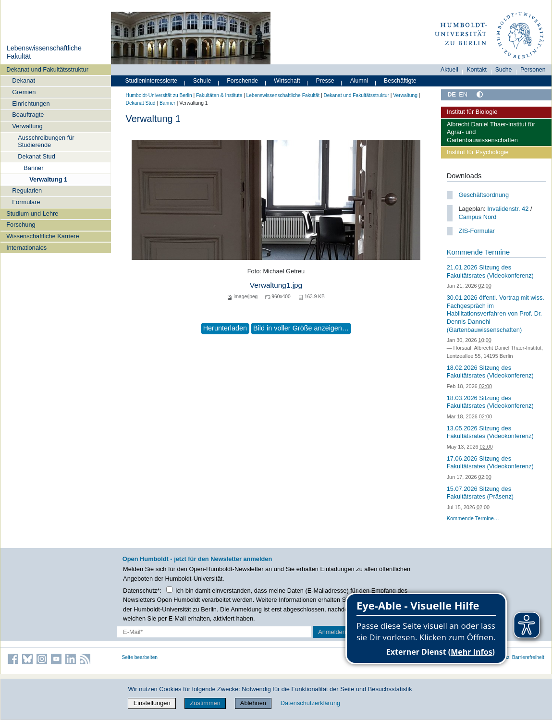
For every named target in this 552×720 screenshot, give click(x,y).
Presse (325, 80)
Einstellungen (152, 703)
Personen (533, 69)
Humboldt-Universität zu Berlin (159, 95)
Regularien (27, 190)
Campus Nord (477, 216)
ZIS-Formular (476, 230)
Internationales (26, 247)
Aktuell (449, 69)
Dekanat (23, 80)
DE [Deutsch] (451, 94)
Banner (33, 167)
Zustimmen (205, 703)
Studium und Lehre (32, 213)
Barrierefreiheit (528, 657)
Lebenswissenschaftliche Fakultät (282, 95)
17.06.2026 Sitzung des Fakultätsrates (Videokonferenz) (490, 462)
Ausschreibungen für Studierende (46, 141)
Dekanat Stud (36, 156)
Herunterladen (225, 328)
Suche (503, 69)
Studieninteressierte (151, 80)
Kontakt (476, 69)
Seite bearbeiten (140, 657)
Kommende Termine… (473, 518)
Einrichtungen (30, 103)
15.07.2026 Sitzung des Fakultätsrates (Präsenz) (480, 492)
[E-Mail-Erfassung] (214, 631)
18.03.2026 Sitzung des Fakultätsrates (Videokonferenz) (490, 402)
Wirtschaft (287, 80)
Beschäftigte (400, 80)
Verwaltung (27, 126)
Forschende (242, 80)
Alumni (359, 80)
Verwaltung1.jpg (276, 285)
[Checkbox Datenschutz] (169, 589)
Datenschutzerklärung (310, 703)
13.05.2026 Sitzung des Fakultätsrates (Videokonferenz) (490, 432)
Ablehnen (253, 703)
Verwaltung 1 (48, 179)
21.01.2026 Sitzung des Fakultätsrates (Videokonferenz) (490, 271)
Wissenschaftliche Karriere (42, 236)
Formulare (26, 202)
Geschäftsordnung (483, 194)
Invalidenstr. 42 (507, 208)
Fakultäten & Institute (219, 95)
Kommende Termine (478, 252)
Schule (202, 80)
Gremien (24, 92)
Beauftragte (28, 114)
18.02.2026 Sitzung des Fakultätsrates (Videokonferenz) (490, 371)
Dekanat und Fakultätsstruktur (47, 69)
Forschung (20, 224)
